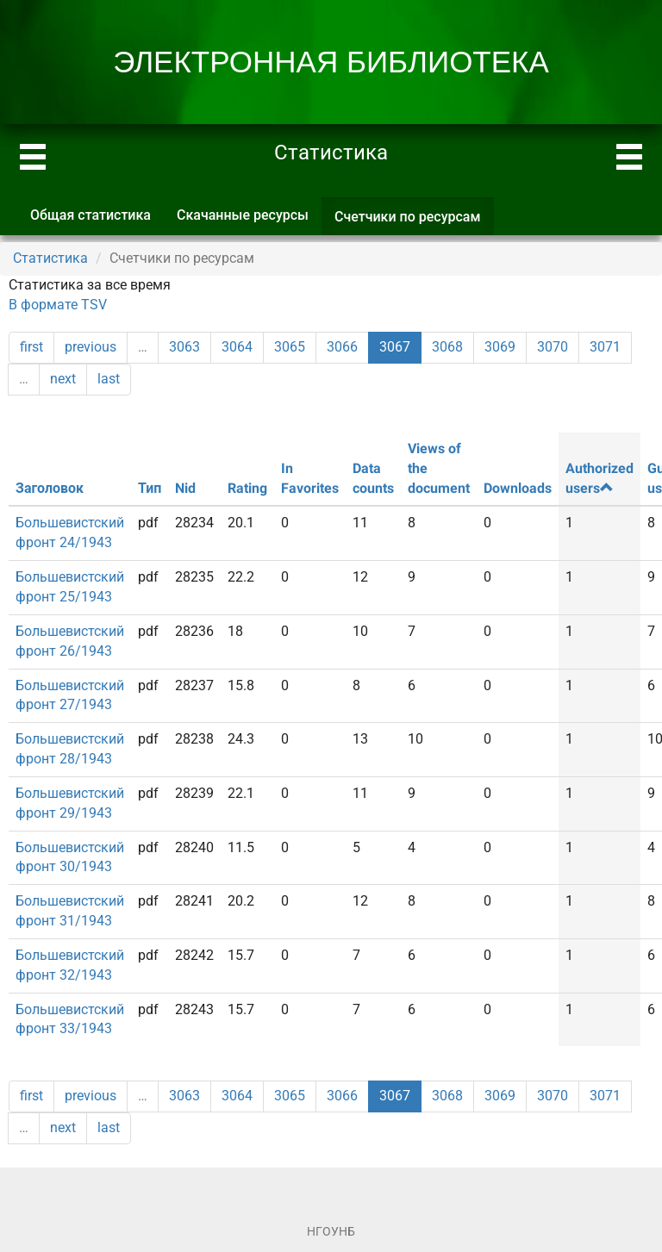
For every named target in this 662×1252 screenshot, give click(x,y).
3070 (552, 347)
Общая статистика (90, 215)
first (31, 347)
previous (90, 347)
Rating (247, 488)
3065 (289, 347)
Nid (185, 488)
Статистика (50, 258)
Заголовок (50, 488)
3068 (447, 347)
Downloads (518, 488)
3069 (499, 347)
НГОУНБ (331, 1231)
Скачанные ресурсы (243, 215)
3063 (184, 347)
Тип (149, 488)
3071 (605, 347)
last (108, 379)
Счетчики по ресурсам (414, 222)
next (63, 379)
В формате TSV (58, 304)
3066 (342, 347)
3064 (237, 347)
